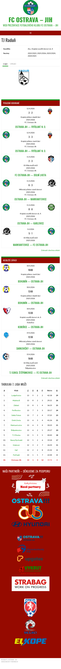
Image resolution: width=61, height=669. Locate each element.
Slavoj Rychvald (16, 440)
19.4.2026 (30, 333)
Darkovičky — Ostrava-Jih (30, 348)
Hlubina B (16, 400)
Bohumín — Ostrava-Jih (30, 281)
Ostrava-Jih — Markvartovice (30, 199)
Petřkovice (16, 410)
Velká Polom (16, 415)
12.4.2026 (30, 108)
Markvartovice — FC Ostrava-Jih (30, 245)
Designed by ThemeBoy (9, 661)
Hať (16, 450)
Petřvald (16, 455)
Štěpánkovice (16, 430)
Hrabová (16, 445)
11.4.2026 (30, 157)
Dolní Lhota (16, 420)
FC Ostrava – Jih (30, 19)
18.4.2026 (30, 266)
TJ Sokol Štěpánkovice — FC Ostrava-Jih (30, 372)
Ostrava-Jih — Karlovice (30, 223)
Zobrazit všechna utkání (50, 250)
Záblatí (16, 405)
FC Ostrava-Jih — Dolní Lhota (30, 175)
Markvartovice (16, 425)
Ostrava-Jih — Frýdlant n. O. (30, 127)
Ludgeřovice (16, 395)
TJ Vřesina (16, 435)
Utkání (13, 63)
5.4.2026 (30, 229)
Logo (5, 63)
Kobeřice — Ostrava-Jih (30, 327)
